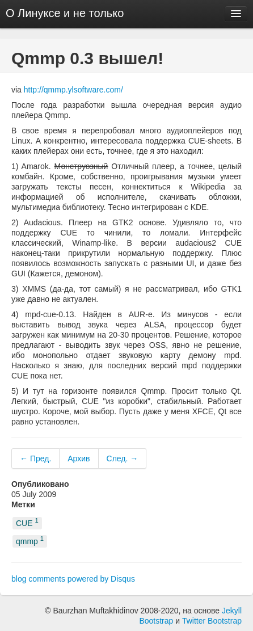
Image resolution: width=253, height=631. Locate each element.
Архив (79, 458)
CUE (27, 522)
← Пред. (35, 458)
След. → (122, 458)
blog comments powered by (73, 578)
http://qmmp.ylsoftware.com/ (73, 89)
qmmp (30, 541)
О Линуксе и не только (65, 13)
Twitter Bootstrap (212, 620)
